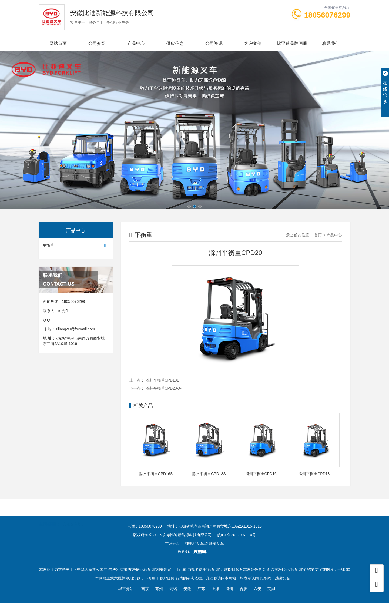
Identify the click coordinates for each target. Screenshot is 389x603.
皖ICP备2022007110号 (236, 535)
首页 (318, 235)
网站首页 (58, 43)
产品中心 (136, 43)
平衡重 (76, 246)
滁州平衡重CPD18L (162, 380)
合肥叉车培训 (74, 516)
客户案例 (252, 43)
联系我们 (331, 43)
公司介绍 (97, 43)
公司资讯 (214, 43)
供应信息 (175, 43)
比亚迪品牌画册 (292, 43)
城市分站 (125, 589)
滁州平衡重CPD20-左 (164, 388)
